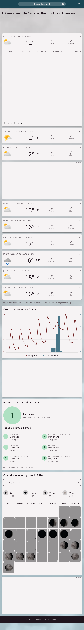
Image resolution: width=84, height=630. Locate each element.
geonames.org (65, 303)
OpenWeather (30, 467)
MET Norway (13, 303)
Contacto (27, 619)
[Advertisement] (42, 24)
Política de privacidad (41, 619)
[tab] (42, 40)
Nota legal (56, 619)
